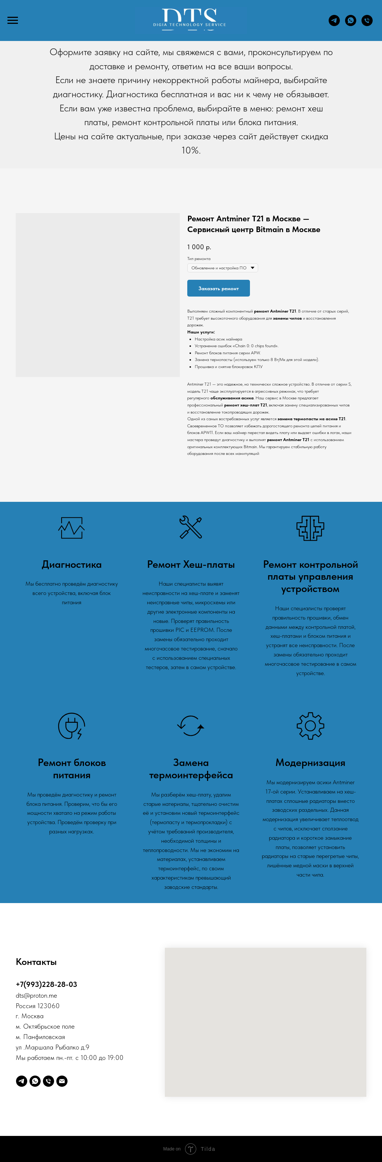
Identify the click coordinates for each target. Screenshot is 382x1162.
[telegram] (334, 24)
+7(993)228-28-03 (46, 984)
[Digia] (62, 1081)
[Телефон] (367, 24)
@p (29, 995)
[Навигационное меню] (12, 20)
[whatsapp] (350, 24)
